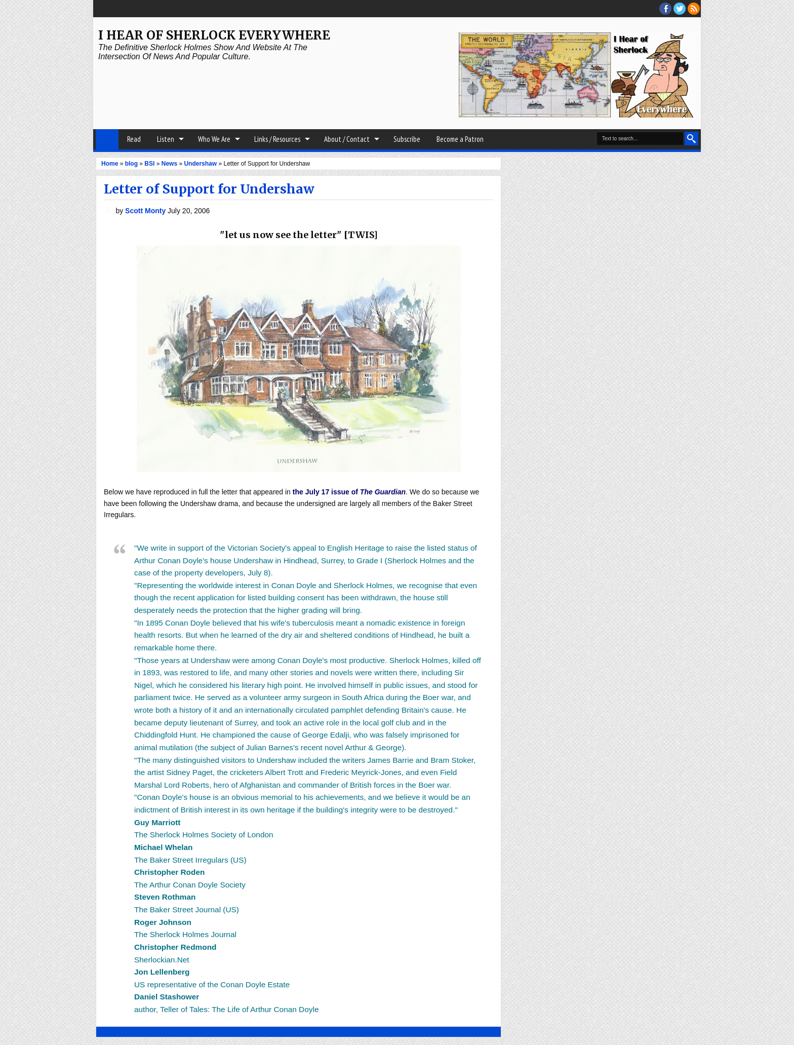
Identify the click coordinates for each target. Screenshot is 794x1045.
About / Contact (347, 139)
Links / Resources (277, 139)
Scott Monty (146, 211)
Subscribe (406, 139)
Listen (165, 139)
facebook (665, 9)
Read (134, 139)
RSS (694, 9)
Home (107, 139)
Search (691, 138)
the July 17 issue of (349, 492)
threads (679, 9)
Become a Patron (460, 139)
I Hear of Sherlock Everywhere (214, 35)
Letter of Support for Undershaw (209, 189)
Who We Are (214, 139)
